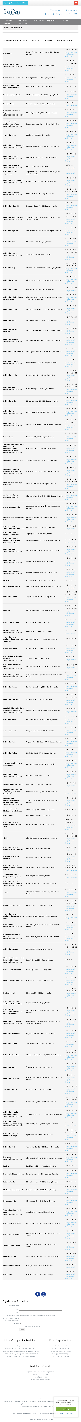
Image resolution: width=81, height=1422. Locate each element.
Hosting (47, 1419)
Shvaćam (66, 1409)
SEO (52, 1419)
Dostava (35, 1413)
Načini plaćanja (27, 1413)
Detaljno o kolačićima (65, 1413)
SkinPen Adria (71, 10)
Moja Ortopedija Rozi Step (15, 3)
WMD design (37, 1419)
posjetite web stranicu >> (69, 56)
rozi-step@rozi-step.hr (53, 14)
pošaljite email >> (71, 53)
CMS (43, 1419)
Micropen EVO (22, 24)
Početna (9, 20)
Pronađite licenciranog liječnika (45, 20)
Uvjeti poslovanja (17, 1413)
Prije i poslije (22, 20)
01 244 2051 (72, 14)
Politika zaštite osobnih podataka (48, 1413)
